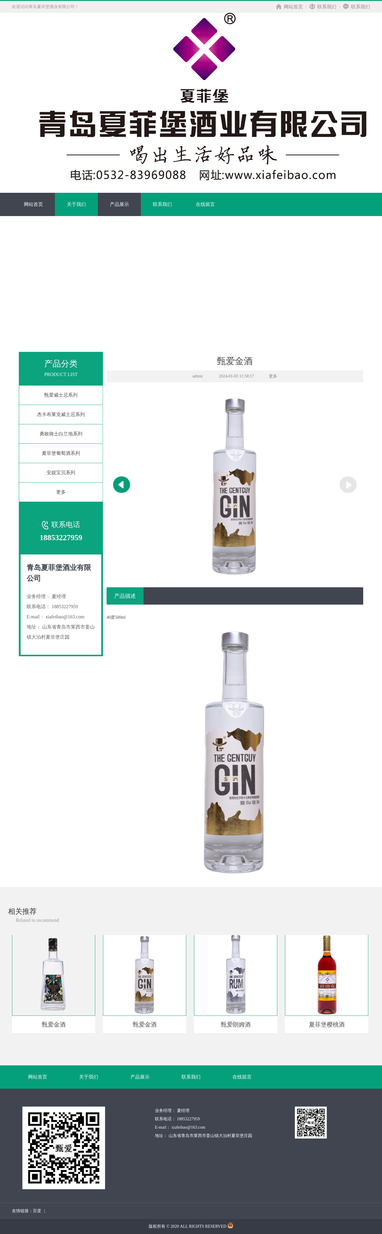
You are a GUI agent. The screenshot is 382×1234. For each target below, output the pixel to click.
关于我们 (76, 204)
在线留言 (205, 204)
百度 (37, 1211)
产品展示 (119, 204)
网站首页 (289, 6)
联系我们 (322, 6)
